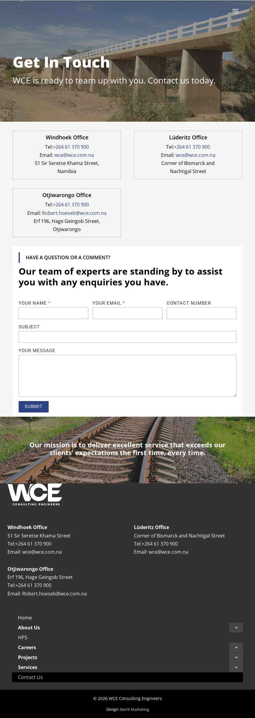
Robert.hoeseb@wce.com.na (74, 213)
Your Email (109, 303)
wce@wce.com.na (74, 155)
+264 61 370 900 (71, 147)
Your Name (34, 303)
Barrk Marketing (134, 709)
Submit (34, 406)
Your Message (37, 350)
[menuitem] (127, 618)
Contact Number (189, 303)
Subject (29, 327)
